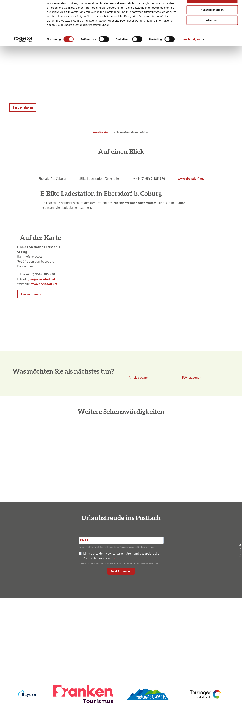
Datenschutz (194, 616)
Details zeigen (190, 49)
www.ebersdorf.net (191, 178)
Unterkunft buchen (120, 616)
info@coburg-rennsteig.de (51, 636)
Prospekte (120, 623)
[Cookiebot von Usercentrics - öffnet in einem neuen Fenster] (23, 49)
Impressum (194, 610)
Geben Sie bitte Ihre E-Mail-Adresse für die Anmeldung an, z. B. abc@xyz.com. (116, 547)
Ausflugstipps (120, 629)
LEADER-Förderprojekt (194, 635)
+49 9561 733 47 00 (49, 631)
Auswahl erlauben (212, 19)
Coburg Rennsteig (100, 131)
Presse (194, 623)
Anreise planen (120, 610)
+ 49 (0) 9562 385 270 (149, 178)
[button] (22, 107)
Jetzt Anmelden (121, 571)
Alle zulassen (212, 8)
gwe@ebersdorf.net (41, 279)
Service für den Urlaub (194, 629)
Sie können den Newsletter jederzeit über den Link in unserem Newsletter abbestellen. (120, 564)
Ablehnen (212, 30)
